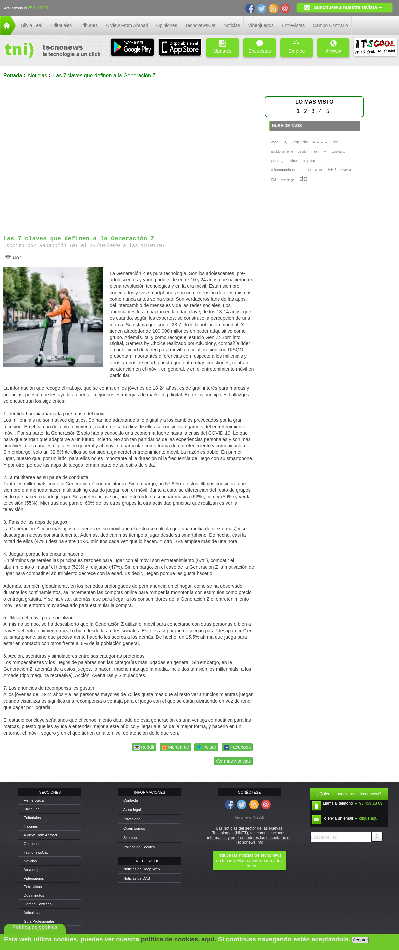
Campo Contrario (330, 25)
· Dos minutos (33, 895)
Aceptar (360, 939)
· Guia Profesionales (38, 921)
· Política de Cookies (138, 847)
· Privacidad (130, 819)
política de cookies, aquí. (178, 939)
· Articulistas (31, 913)
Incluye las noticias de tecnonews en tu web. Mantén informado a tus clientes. (249, 860)
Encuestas (259, 47)
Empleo (296, 47)
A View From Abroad (127, 25)
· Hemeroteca (33, 800)
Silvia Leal (31, 25)
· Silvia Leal (31, 809)
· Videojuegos (33, 878)
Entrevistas (293, 25)
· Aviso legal (131, 810)
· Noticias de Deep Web (140, 869)
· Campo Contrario (37, 904)
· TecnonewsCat (35, 852)
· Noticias (29, 861)
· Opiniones (31, 844)
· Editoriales (31, 818)
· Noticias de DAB (135, 878)
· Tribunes (30, 826)
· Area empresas (35, 870)
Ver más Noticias (233, 761)
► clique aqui (366, 818)
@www (333, 47)
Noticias (231, 25)
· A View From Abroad (39, 835)
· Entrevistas (32, 887)
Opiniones (166, 25)
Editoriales (61, 25)
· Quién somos (133, 828)
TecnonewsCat (200, 25)
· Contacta (129, 800)
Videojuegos (261, 25)
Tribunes (89, 25)
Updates (223, 47)
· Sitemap (129, 838)
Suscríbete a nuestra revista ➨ (348, 7)
